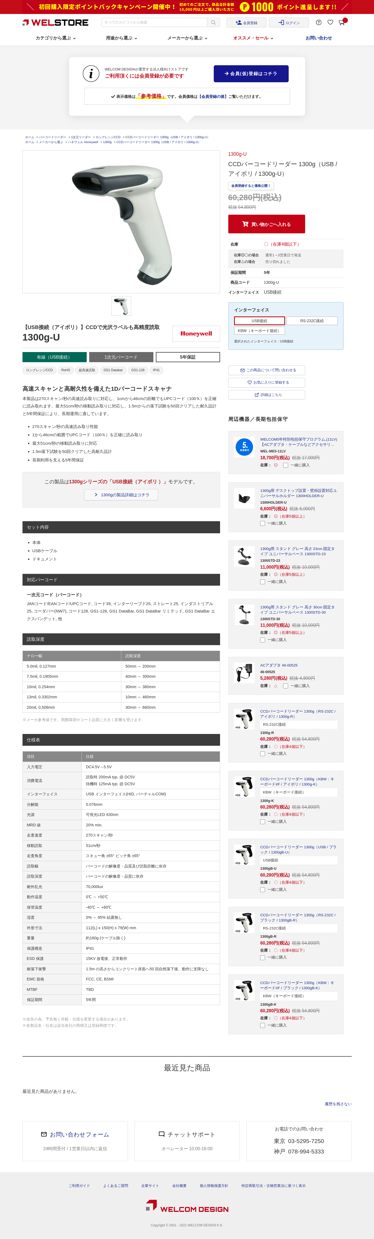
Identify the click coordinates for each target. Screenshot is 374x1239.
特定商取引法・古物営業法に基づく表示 (273, 1186)
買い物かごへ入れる (271, 224)
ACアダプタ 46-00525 (278, 665)
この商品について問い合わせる (271, 370)
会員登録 (246, 22)
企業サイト (150, 1186)
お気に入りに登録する (271, 382)
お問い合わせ (319, 38)
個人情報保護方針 (214, 1186)
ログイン (289, 22)
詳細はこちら (271, 395)
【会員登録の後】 (213, 96)
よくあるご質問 (115, 1186)
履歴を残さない (338, 1104)
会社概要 (179, 1186)
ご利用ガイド (79, 1186)
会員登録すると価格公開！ (251, 186)
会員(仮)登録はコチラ (251, 73)
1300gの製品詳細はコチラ (121, 494)
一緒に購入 (296, 465)
